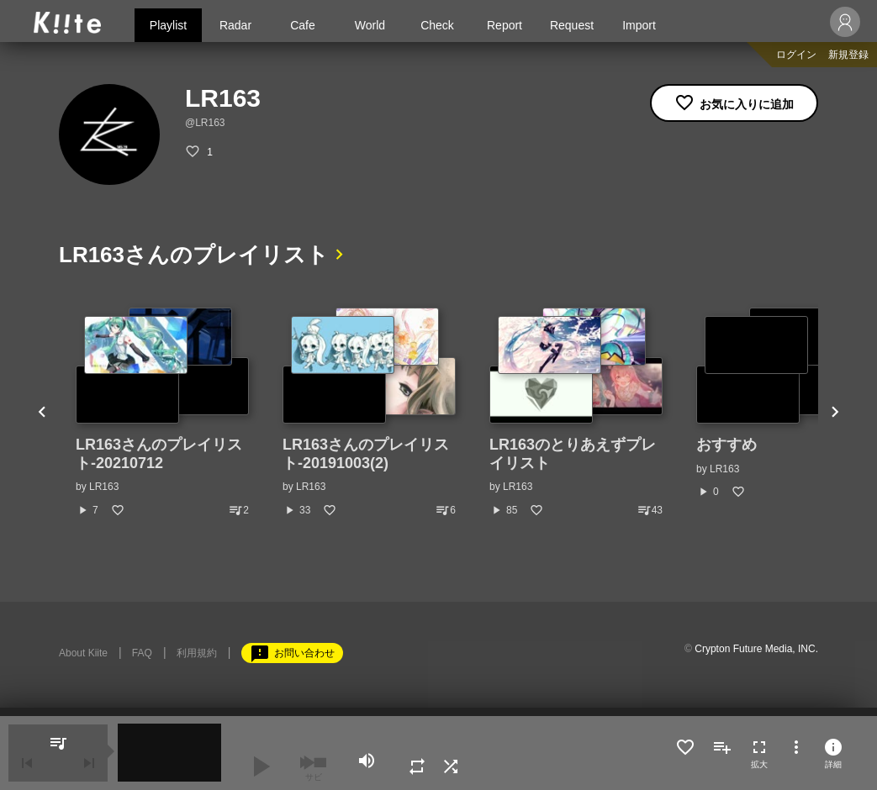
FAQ (142, 653)
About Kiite (83, 653)
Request (572, 25)
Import (639, 25)
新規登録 (848, 55)
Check (437, 25)
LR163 (104, 486)
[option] (162, 413)
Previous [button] (42, 413)
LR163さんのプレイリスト (194, 254)
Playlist (168, 25)
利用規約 (197, 653)
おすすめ (726, 444)
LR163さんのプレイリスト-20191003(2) (366, 453)
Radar (235, 25)
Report (504, 25)
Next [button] (835, 413)
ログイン (796, 55)
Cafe (302, 25)
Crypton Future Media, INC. (756, 649)
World (370, 25)
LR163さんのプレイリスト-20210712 (159, 453)
